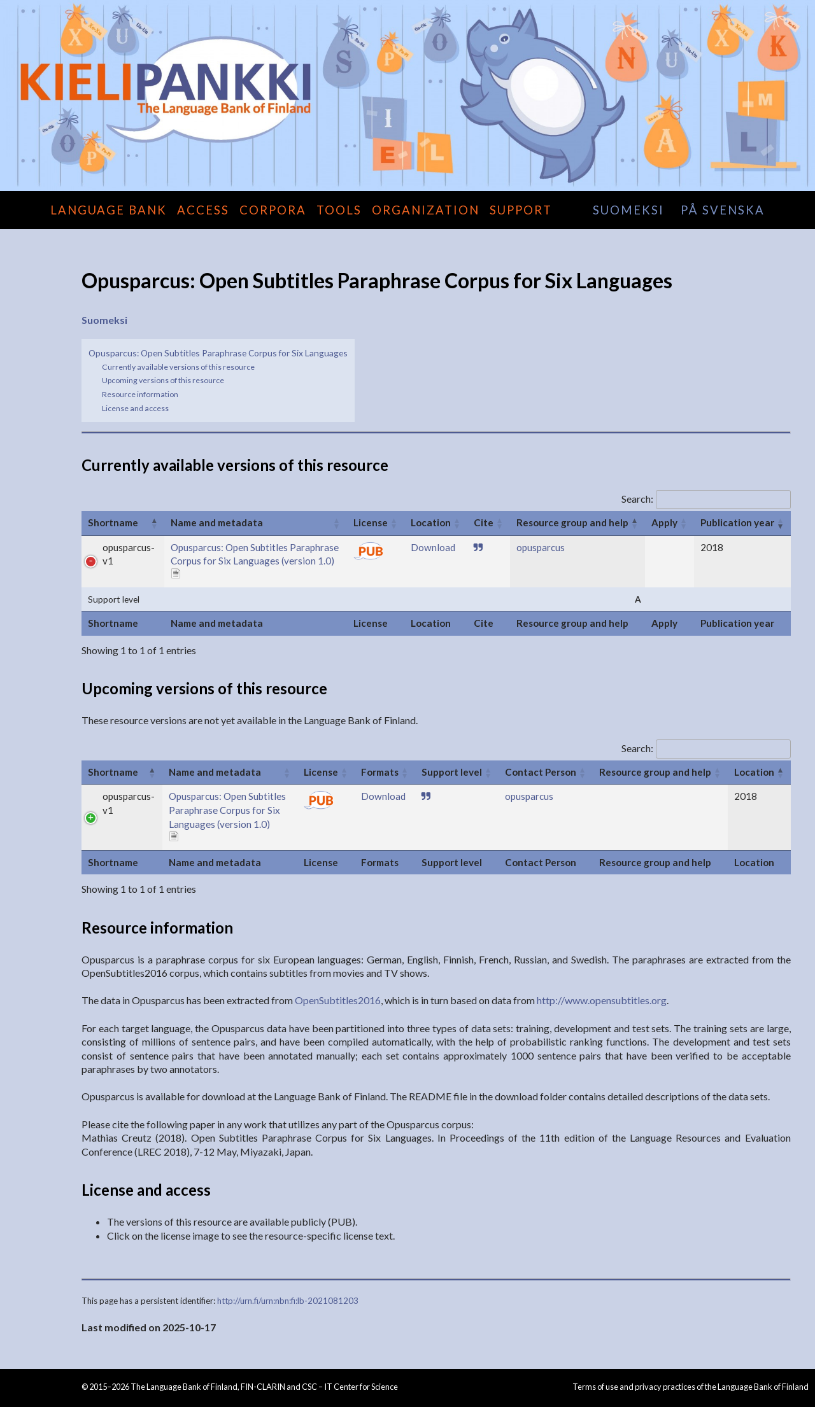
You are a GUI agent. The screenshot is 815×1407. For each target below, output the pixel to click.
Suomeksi (104, 320)
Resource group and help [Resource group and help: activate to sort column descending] (572, 522)
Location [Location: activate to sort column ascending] (431, 522)
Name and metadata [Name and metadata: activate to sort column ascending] (217, 522)
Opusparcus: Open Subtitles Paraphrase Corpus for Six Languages (218, 352)
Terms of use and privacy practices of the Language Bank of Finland (690, 1387)
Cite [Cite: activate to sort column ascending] (483, 522)
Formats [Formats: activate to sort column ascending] (380, 772)
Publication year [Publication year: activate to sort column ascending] (737, 522)
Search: (705, 499)
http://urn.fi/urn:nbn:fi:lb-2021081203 (287, 1301)
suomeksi (628, 210)
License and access (135, 408)
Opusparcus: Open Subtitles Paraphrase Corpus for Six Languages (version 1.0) (227, 809)
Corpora (272, 210)
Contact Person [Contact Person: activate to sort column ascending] (540, 772)
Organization (425, 210)
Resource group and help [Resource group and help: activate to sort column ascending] (655, 772)
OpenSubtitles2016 (338, 1000)
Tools (339, 210)
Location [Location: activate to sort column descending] (754, 772)
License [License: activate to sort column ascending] (370, 522)
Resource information (140, 394)
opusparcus (540, 547)
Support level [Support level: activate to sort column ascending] (452, 772)
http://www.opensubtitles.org (602, 1000)
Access (203, 210)
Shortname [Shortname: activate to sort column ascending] (113, 522)
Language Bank (108, 210)
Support (521, 210)
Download (433, 547)
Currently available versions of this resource (178, 367)
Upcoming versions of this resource (163, 380)
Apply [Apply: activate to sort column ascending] (664, 522)
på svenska (723, 210)
